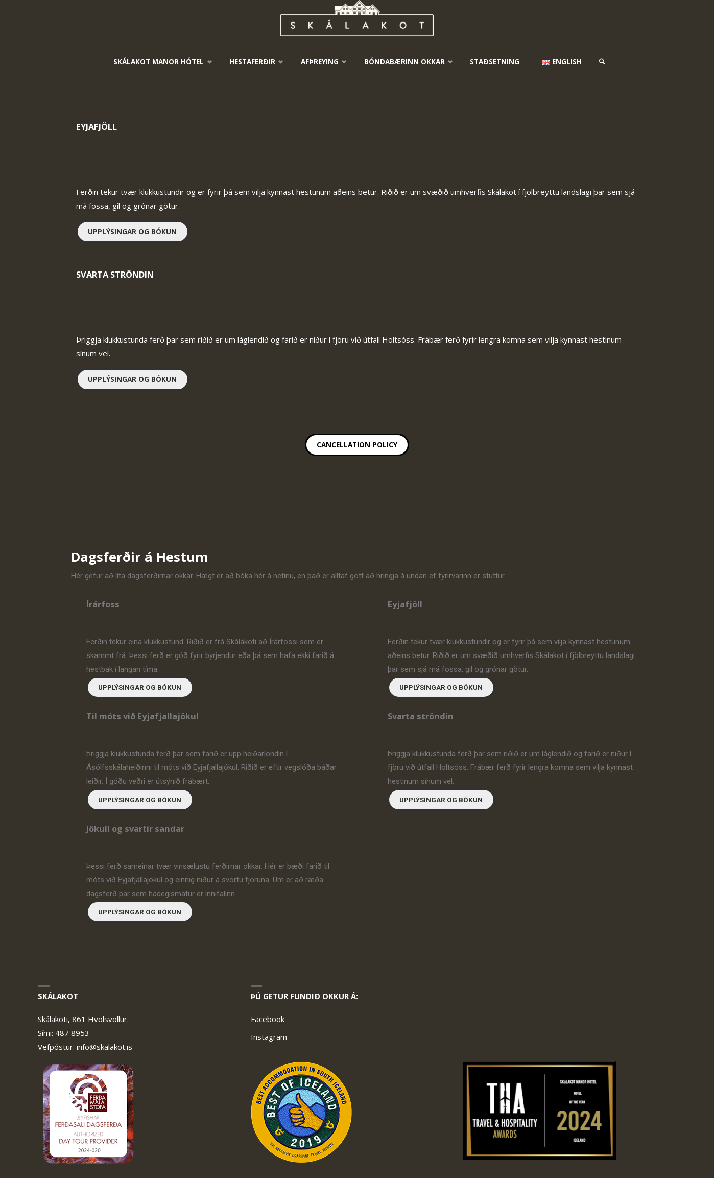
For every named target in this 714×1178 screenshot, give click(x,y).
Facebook (267, 1019)
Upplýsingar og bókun (132, 231)
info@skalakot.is (104, 1046)
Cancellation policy (357, 444)
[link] (602, 61)
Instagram (269, 1037)
